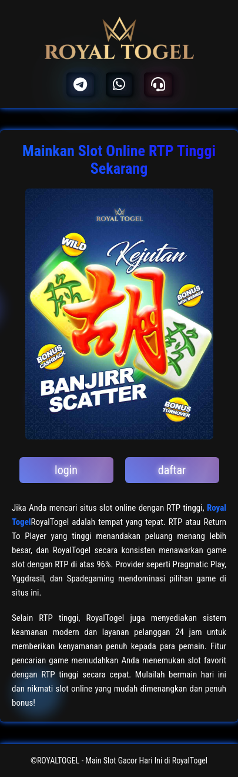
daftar (172, 470)
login (66, 470)
